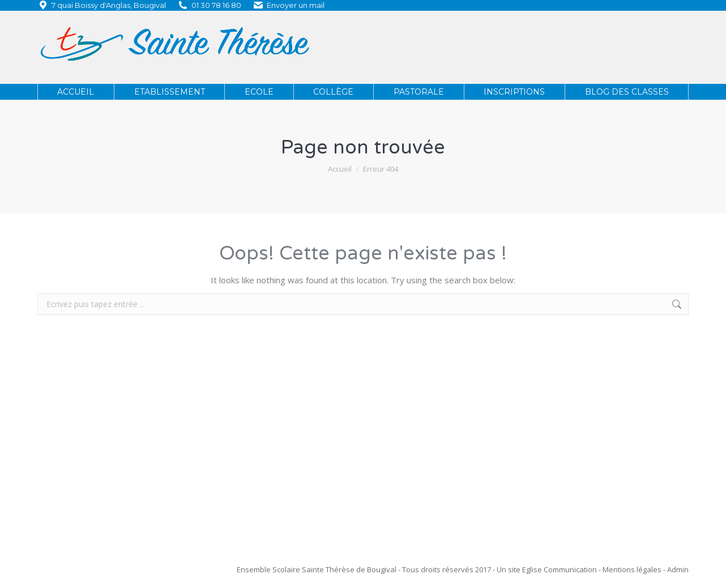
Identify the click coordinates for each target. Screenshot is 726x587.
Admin (678, 569)
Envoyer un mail (295, 5)
